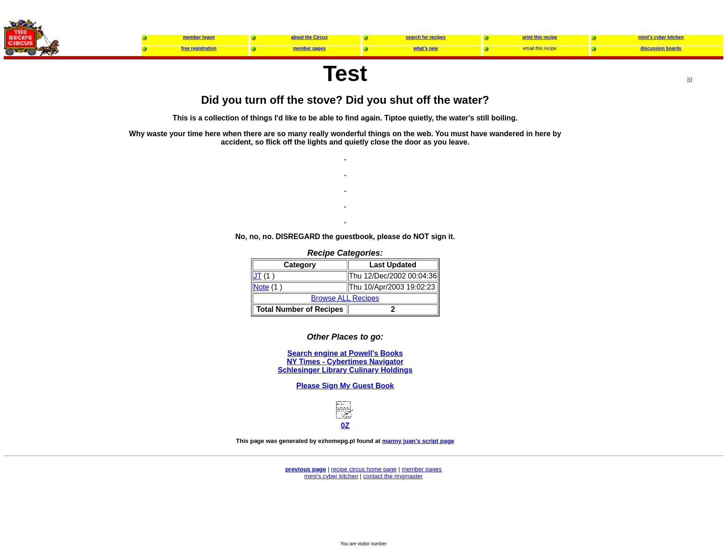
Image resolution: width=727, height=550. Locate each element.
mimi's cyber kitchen (331, 476)
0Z (345, 426)
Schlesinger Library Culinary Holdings (345, 370)
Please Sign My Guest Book (345, 386)
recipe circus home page (364, 469)
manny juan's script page (418, 440)
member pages (422, 469)
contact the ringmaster (393, 476)
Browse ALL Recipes (345, 298)
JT (257, 276)
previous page (305, 469)
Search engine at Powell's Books (345, 353)
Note (261, 287)
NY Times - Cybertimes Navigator (345, 362)
